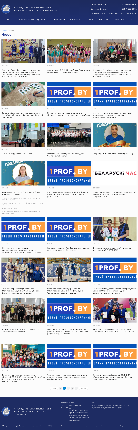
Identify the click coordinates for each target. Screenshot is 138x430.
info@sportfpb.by (76, 406)
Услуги (90, 19)
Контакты (103, 19)
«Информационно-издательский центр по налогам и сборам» (100, 426)
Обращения (119, 19)
